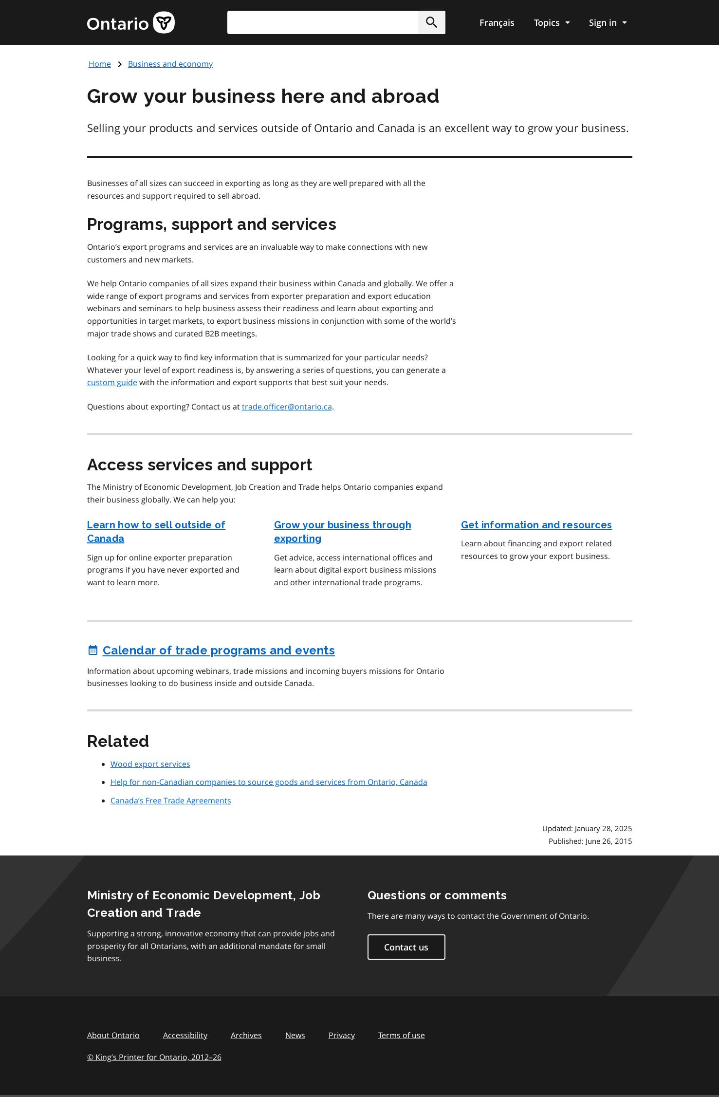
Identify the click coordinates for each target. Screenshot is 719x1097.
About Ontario (113, 1035)
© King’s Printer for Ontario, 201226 (154, 1056)
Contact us (406, 947)
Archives (246, 1035)
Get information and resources (536, 525)
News (295, 1035)
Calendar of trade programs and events (211, 650)
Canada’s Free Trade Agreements (171, 800)
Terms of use (401, 1035)
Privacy (342, 1035)
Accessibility (185, 1035)
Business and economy (170, 63)
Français (497, 22)
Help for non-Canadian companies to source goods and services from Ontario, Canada (269, 782)
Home (100, 63)
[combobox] (336, 22)
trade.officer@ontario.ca (287, 406)
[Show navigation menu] (551, 22)
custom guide (112, 382)
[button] (431, 22)
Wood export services (150, 764)
